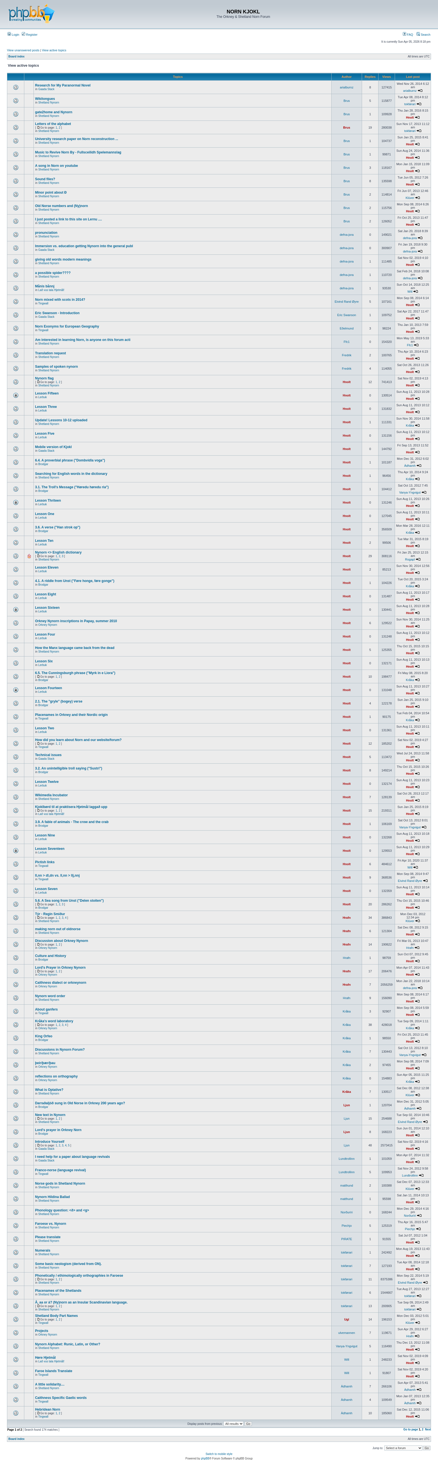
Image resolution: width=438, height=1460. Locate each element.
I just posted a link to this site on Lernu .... (68, 219)
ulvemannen (346, 1332)
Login (13, 34)
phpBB (205, 1458)
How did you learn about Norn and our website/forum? (78, 740)
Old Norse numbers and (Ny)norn (61, 206)
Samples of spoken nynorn (56, 367)
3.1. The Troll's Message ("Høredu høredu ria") (72, 487)
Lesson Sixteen (47, 608)
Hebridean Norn (47, 1409)
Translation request (50, 353)
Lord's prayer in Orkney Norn (58, 1130)
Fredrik (346, 355)
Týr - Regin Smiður (50, 914)
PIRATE (346, 1239)
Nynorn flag (44, 378)
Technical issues (48, 755)
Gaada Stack (46, 89)
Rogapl (410, 559)
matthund (346, 1185)
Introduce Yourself (49, 1142)
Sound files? (45, 179)
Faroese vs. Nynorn (50, 1224)
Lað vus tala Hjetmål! (51, 290)
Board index (16, 56)
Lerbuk (42, 397)
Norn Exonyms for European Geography (67, 326)
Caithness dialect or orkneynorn (60, 983)
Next (428, 1429)
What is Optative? (49, 1090)
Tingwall (43, 303)
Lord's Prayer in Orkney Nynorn (60, 968)
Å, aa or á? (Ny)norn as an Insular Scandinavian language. (81, 1302)
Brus (347, 100)
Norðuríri (347, 1212)
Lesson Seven (46, 889)
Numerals (42, 1250)
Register (29, 34)
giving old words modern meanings (63, 259)
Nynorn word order (50, 996)
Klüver (410, 197)
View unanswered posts (23, 50)
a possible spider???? (52, 273)
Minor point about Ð (50, 192)
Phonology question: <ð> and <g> (62, 1210)
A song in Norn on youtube (56, 166)
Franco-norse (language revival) (60, 1170)
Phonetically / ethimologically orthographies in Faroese (79, 1276)
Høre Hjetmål (45, 1358)
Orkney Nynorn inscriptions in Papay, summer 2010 (76, 621)
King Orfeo (43, 1036)
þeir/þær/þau (45, 1063)
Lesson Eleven (46, 567)
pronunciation (46, 233)
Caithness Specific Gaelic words (61, 1398)
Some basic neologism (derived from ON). (68, 1264)
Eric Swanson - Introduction (57, 313)
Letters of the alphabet (53, 124)
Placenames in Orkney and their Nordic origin (71, 715)
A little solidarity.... (49, 1384)
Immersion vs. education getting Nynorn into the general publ (84, 246)
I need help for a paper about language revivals (72, 1157)
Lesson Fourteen (48, 688)
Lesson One (44, 514)
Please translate (47, 1237)
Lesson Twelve (46, 782)
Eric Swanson (346, 315)
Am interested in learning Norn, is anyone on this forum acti (82, 340)
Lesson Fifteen (47, 393)
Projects (41, 1331)
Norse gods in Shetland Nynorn (60, 1183)
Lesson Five (44, 434)
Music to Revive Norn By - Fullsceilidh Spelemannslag (78, 152)
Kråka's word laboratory (54, 1021)
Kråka (410, 425)
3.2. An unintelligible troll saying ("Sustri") (68, 768)
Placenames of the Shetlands (58, 1291)
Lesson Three (46, 407)
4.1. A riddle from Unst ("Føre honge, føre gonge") (74, 581)
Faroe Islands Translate (53, 1371)
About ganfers (46, 1009)
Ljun (346, 1105)
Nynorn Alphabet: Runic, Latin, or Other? (67, 1344)
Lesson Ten (44, 541)
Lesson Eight (45, 594)
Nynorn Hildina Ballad (52, 1197)
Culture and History (50, 956)
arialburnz (346, 87)
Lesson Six (44, 661)
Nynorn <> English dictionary (58, 552)
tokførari (409, 104)
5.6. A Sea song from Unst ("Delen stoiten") (69, 901)
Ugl (346, 1319)
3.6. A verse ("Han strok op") (57, 527)
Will (410, 291)
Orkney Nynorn (47, 624)
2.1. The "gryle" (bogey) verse (58, 701)
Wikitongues (45, 99)
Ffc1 (346, 341)
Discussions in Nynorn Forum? (60, 1050)
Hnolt (410, 117)
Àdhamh (410, 465)
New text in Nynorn (50, 1115)
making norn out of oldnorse (57, 929)
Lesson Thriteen (48, 500)
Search (423, 34)
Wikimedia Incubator (51, 795)
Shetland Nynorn (48, 102)
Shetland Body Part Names (56, 1316)
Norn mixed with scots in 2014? (60, 300)
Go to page (410, 1429)
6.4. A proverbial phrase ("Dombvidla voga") (70, 460)
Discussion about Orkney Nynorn (61, 941)
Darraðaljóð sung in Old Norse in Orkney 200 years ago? (80, 1103)
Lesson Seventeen (49, 849)
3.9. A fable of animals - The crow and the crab (71, 822)
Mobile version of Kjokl (53, 447)
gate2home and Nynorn (53, 112)
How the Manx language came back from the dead (74, 648)
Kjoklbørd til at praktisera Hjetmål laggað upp (71, 807)
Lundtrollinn (347, 1158)
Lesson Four (45, 634)
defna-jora (347, 234)
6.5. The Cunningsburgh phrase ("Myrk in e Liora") (75, 673)
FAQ (408, 34)
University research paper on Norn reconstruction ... (76, 139)
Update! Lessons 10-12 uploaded (61, 420)
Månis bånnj (44, 286)
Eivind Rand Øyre (347, 301)
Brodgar (43, 464)
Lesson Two (44, 728)
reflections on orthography (56, 1076)
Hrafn (347, 917)
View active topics (54, 50)
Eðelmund (347, 328)
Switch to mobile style (219, 1454)
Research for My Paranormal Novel (63, 85)
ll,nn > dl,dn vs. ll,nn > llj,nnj (57, 875)
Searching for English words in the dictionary (71, 474)
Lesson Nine (45, 835)
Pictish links (44, 862)
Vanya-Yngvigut (410, 492)
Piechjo (347, 1225)
